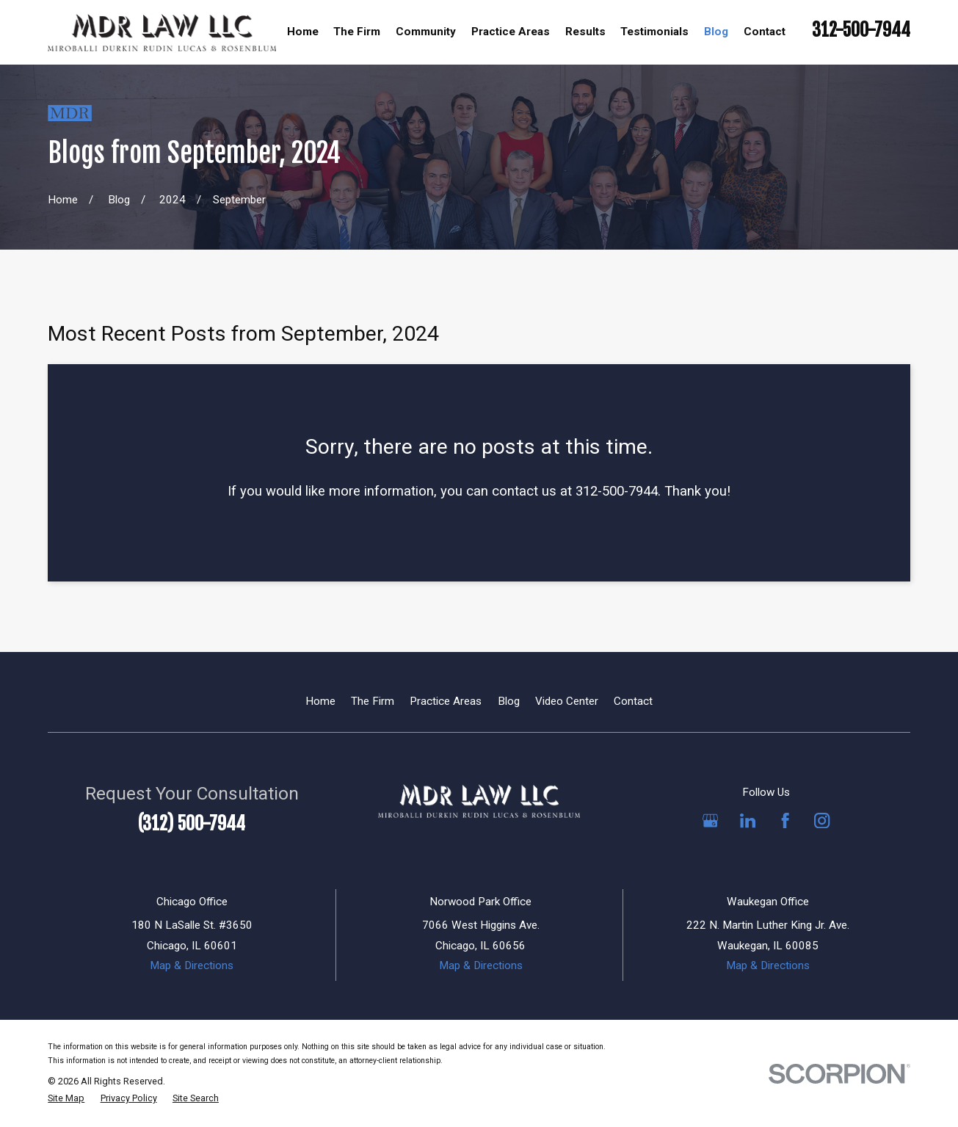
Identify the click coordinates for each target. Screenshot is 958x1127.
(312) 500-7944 (191, 823)
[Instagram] (822, 820)
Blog (509, 701)
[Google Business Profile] (710, 820)
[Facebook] (785, 820)
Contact (633, 701)
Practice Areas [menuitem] (510, 31)
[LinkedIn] (747, 820)
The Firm (372, 701)
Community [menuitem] (426, 31)
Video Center (566, 701)
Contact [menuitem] (764, 31)
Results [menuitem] (585, 31)
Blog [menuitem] (716, 31)
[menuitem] (66, 1098)
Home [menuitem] (303, 31)
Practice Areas (446, 701)
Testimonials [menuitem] (654, 31)
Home (320, 701)
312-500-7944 (861, 29)
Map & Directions (191, 965)
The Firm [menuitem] (356, 31)
